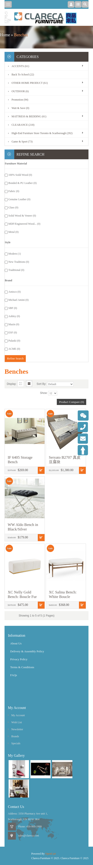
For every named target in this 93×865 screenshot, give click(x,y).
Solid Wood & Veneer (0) (22, 215)
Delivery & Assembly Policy (27, 651)
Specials (15, 743)
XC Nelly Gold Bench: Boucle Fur (22, 594)
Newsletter (17, 729)
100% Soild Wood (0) (20, 174)
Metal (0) (13, 232)
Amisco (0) (14, 291)
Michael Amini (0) (18, 299)
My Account (18, 715)
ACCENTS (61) (20, 66)
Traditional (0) (16, 270)
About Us (15, 643)
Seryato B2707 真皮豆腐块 (65, 459)
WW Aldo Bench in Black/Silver (23, 527)
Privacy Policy (18, 659)
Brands (15, 736)
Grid (29, 383)
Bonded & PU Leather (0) (22, 183)
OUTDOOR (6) (20, 91)
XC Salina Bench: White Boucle (63, 594)
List (20, 383)
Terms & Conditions (22, 667)
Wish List (16, 722)
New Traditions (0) (18, 261)
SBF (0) (12, 308)
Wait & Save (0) (20, 108)
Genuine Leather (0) (19, 199)
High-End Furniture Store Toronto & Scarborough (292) (42, 133)
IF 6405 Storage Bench (20, 459)
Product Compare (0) (71, 402)
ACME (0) (14, 348)
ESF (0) (12, 332)
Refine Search (15, 358)
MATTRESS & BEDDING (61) (29, 116)
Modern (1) (14, 253)
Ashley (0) (14, 316)
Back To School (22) (23, 74)
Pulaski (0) (14, 340)
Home (5, 35)
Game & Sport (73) (22, 141)
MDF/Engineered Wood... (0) (24, 223)
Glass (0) (13, 207)
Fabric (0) (13, 191)
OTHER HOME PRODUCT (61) (30, 82)
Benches (21, 35)
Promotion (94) (20, 99)
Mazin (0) (13, 324)
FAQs (13, 675)
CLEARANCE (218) (23, 124)
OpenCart (50, 853)
